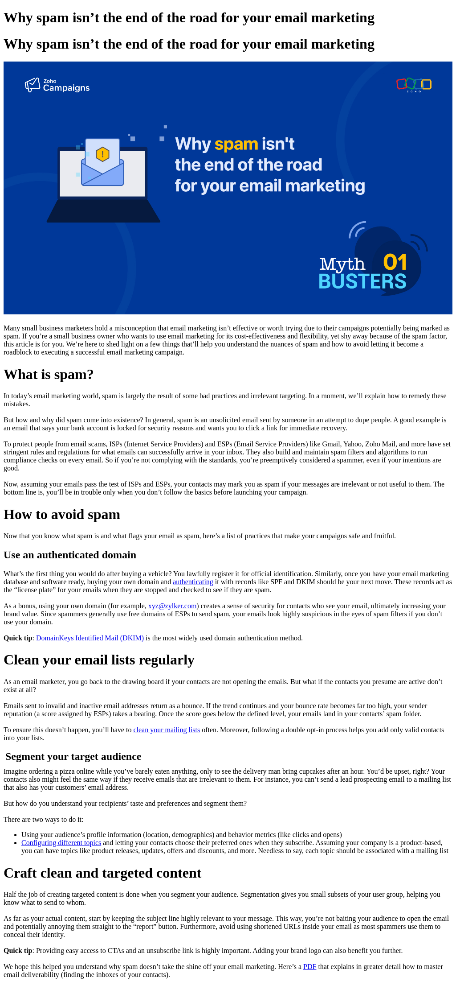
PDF (309, 966)
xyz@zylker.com (172, 606)
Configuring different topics (61, 842)
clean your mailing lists (166, 730)
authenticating (193, 582)
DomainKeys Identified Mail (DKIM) (90, 638)
